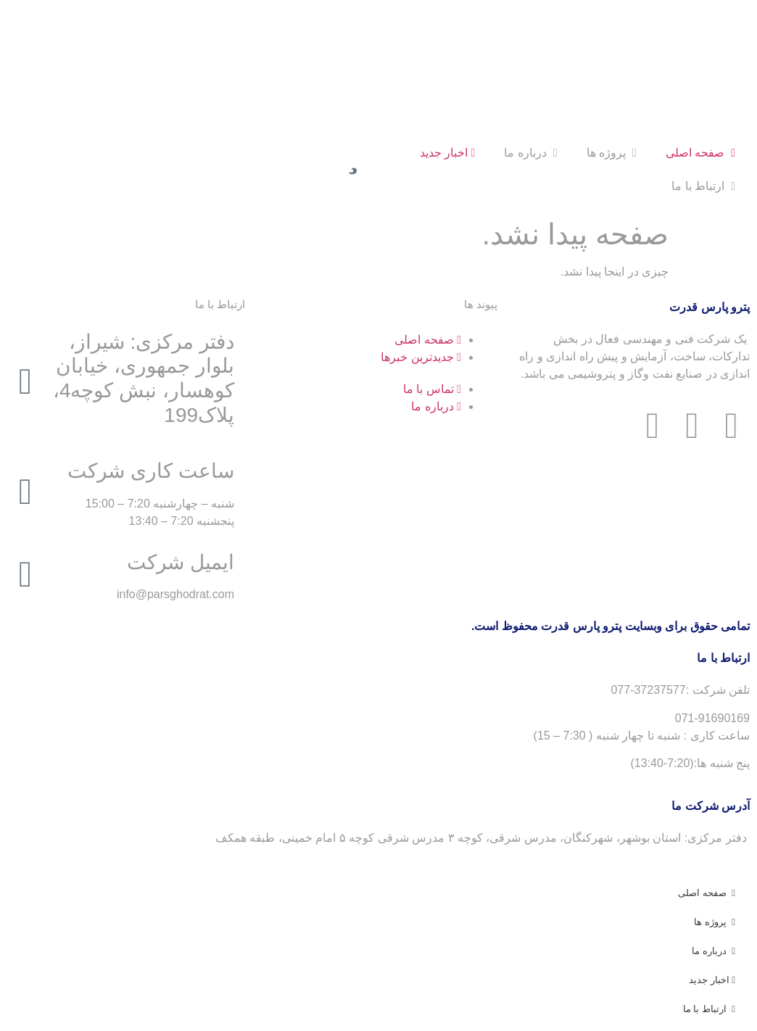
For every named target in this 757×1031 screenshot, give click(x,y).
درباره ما (530, 152)
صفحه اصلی (700, 152)
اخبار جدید (448, 152)
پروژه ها (612, 152)
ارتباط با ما (703, 186)
